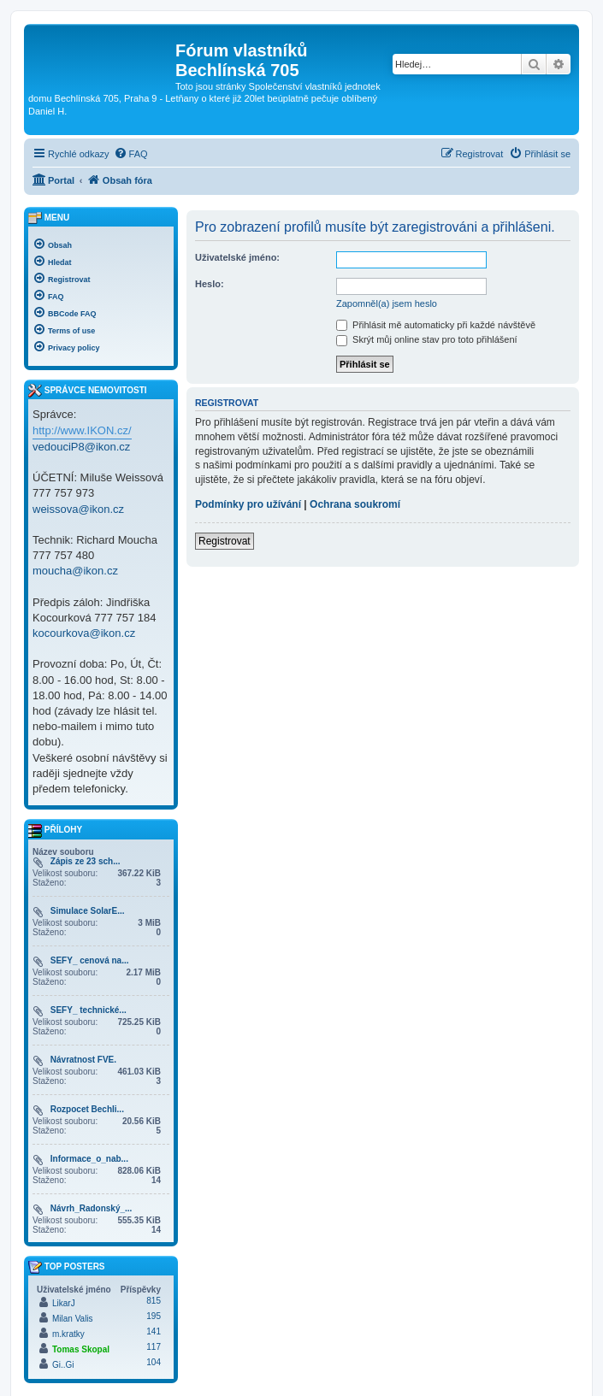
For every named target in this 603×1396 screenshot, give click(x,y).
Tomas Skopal (80, 1349)
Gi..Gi (63, 1364)
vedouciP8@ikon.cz (81, 446)
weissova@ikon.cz (78, 509)
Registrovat (224, 541)
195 (153, 1316)
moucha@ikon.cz (75, 570)
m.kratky (68, 1334)
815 (153, 1300)
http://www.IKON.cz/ (82, 430)
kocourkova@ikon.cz (84, 633)
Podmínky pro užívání (248, 504)
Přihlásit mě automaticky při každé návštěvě (435, 325)
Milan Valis (72, 1318)
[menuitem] (131, 154)
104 (153, 1362)
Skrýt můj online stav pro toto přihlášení (426, 339)
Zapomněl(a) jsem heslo (386, 303)
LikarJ (63, 1303)
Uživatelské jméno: (237, 257)
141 (153, 1331)
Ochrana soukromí (355, 504)
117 (153, 1347)
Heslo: (209, 284)
